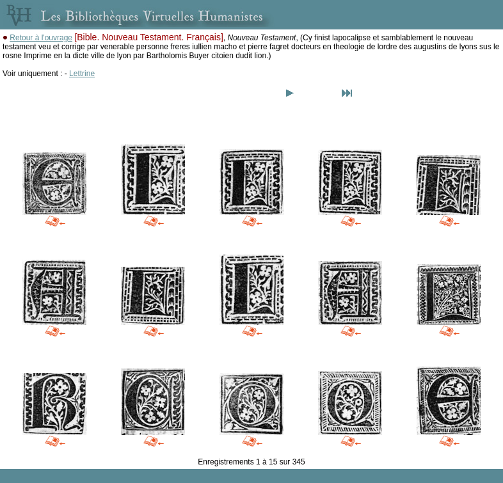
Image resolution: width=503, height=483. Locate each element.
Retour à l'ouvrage (41, 37)
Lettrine (82, 73)
